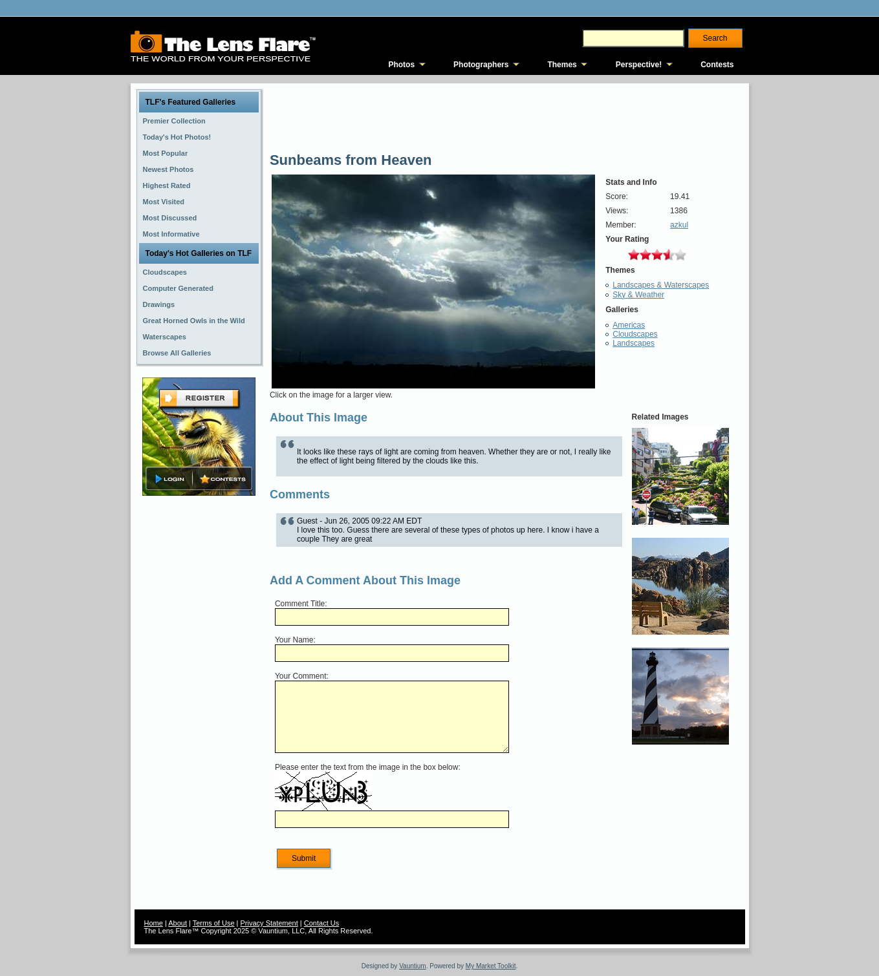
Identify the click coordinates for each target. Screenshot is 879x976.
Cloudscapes (635, 334)
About (177, 923)
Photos (401, 64)
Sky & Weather (638, 294)
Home (153, 923)
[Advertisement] (198, 702)
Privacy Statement (269, 923)
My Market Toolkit (491, 966)
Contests (716, 64)
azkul (679, 224)
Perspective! (639, 64)
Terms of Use (214, 923)
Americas (629, 325)
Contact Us (321, 923)
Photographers (480, 64)
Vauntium (412, 966)
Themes (561, 64)
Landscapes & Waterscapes (661, 285)
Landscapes (634, 343)
